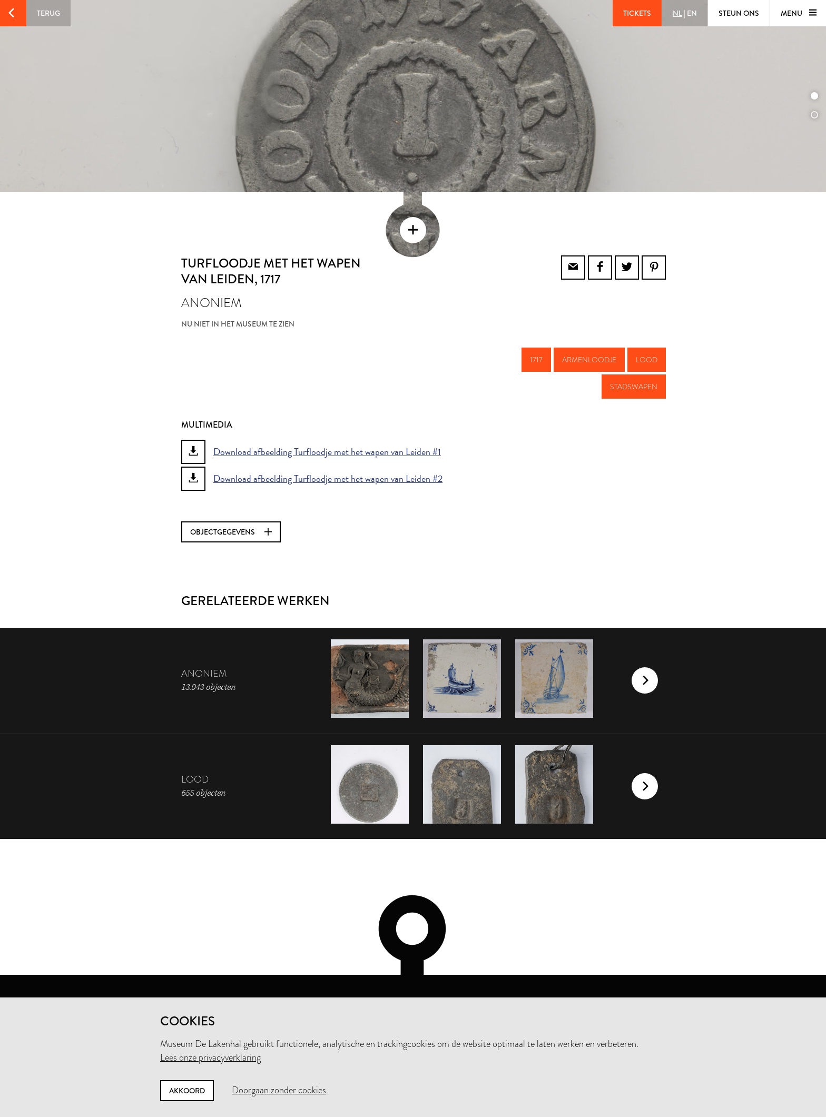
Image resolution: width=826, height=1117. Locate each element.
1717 (536, 323)
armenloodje (589, 323)
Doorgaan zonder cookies (279, 1090)
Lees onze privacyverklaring (210, 1057)
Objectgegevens (231, 495)
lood (646, 323)
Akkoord (187, 1090)
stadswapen (633, 349)
